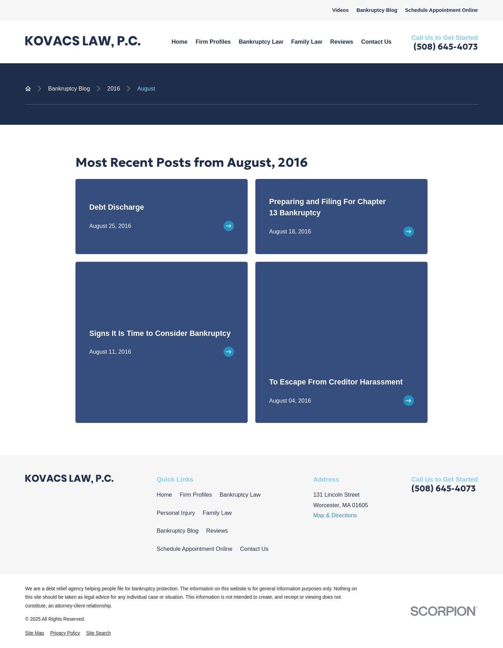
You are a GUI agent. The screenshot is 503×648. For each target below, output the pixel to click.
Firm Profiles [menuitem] (213, 41)
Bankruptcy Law (240, 494)
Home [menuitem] (180, 41)
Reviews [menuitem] (341, 41)
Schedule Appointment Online (441, 10)
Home (164, 494)
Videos (340, 10)
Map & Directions (335, 515)
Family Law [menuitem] (306, 41)
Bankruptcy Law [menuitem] (261, 41)
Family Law (217, 513)
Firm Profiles (196, 494)
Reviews (217, 530)
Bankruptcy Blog (376, 10)
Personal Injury (176, 513)
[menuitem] (34, 633)
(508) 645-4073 (446, 47)
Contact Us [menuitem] (376, 41)
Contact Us (254, 549)
